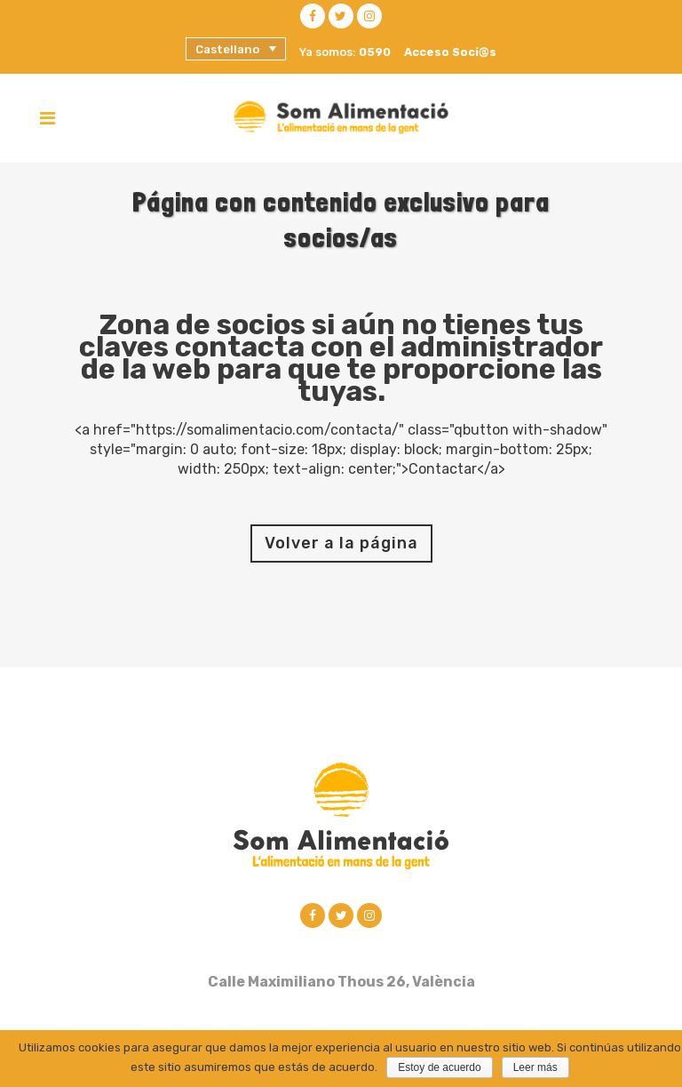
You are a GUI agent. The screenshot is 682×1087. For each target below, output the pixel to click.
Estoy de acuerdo (439, 1067)
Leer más (535, 1067)
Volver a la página (341, 543)
